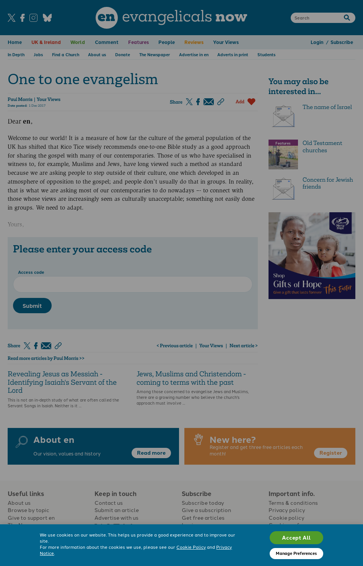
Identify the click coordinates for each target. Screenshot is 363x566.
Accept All (296, 537)
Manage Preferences (296, 553)
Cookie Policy (191, 547)
